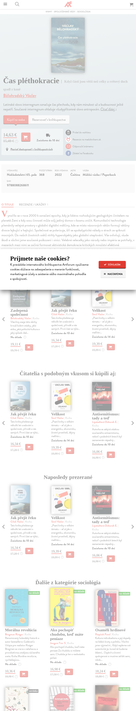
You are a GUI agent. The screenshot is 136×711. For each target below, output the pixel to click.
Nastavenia (113, 274)
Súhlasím (112, 265)
